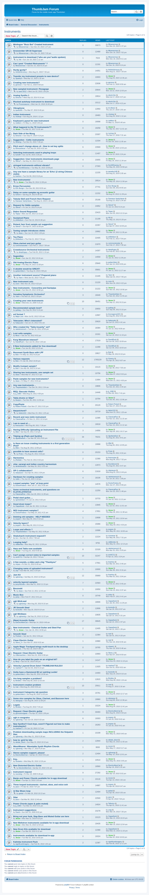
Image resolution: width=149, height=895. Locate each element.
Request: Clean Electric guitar (27, 711)
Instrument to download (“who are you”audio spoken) (39, 57)
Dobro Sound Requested (25, 211)
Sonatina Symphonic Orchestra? (29, 294)
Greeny (111, 359)
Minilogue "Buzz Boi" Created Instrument (33, 44)
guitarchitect (112, 262)
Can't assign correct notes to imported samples (36, 555)
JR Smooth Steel (21, 607)
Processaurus (24, 104)
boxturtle (19, 610)
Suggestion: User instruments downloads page (36, 159)
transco (18, 176)
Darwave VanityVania (24, 201)
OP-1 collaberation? (23, 470)
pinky (18, 597)
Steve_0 (19, 642)
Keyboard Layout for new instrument (31, 121)
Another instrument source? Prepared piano (34, 275)
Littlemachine (21, 655)
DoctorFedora (21, 485)
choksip (18, 116)
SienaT (18, 161)
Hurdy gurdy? (20, 70)
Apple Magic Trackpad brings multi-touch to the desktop (40, 646)
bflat (17, 432)
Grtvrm (18, 195)
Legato (16, 705)
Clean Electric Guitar (23, 640)
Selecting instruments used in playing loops (34, 152)
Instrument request (22, 772)
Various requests (21, 359)
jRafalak (19, 460)
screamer (111, 536)
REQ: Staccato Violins (24, 391)
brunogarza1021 (114, 314)
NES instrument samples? (26, 510)
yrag (110, 810)
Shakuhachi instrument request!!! (29, 536)
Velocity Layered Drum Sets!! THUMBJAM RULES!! (38, 666)
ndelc (18, 479)
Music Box (18, 595)
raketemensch (21, 329)
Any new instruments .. (24, 385)
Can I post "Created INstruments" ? (30, 63)
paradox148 (112, 171)
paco (17, 787)
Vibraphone (18, 108)
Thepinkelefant (113, 294)
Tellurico (111, 803)
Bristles (18, 680)
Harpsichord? (20, 410)
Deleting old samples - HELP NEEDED (31, 517)
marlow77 (19, 668)
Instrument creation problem (27, 685)
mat (109, 634)
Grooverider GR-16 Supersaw (27, 51)
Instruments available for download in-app (33, 835)
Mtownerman (24, 47)
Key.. (15, 759)
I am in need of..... (21, 423)
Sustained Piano (21, 218)
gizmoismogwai (21, 713)
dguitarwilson (20, 438)
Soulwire (19, 761)
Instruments (12, 31)
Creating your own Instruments (28, 300)
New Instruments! (21, 180)
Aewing (18, 142)
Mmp (17, 661)
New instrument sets (23, 281)
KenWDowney (24, 168)
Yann (21, 278)
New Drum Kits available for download (31, 829)
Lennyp (111, 133)
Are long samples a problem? (27, 678)
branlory (111, 562)
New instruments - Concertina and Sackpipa (34, 288)
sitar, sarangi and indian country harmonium (34, 464)
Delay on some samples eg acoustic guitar (34, 192)
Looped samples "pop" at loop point (30, 483)
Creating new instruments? (26, 82)
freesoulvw (20, 425)
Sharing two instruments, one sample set (33, 372)
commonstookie (22, 245)
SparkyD (19, 78)
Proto (21, 454)
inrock (110, 746)
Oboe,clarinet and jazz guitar (27, 243)
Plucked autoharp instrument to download (33, 102)
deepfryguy (23, 252)
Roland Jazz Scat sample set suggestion (33, 224)
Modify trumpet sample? (25, 366)
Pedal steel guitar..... (23, 498)
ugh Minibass (19, 614)
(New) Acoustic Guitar (23, 620)
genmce (19, 85)
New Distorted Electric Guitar (27, 765)
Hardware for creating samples (28, 477)
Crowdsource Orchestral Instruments (31, 250)
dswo (21, 233)
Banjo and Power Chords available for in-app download (40, 778)
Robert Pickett (21, 406)
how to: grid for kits (22, 740)
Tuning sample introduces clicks (29, 230)
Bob (17, 354)
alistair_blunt (20, 742)
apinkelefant (20, 500)
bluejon (18, 400)
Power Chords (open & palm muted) (30, 804)
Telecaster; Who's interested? (27, 320)
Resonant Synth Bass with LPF (28, 352)
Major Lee (19, 316)
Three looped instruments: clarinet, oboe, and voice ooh (40, 784)
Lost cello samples (22, 333)
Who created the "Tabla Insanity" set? (31, 327)
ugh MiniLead (19, 601)
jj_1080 (18, 394)
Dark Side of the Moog (24, 133)
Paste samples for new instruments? (31, 379)
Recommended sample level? (27, 308)
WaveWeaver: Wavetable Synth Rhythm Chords (36, 746)
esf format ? (19, 314)
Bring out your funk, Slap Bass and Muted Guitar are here (41, 816)
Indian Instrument (21, 114)
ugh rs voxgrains (21, 717)
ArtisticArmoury (21, 72)
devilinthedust (21, 466)
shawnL (18, 649)
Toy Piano (18, 237)
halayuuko (19, 323)
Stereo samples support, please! (29, 753)
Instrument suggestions (24, 810)
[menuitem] (21, 20)
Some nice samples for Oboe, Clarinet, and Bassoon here (41, 698)
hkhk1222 (22, 413)
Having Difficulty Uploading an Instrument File (35, 430)
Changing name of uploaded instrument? (33, 568)
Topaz (18, 214)
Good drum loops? (22, 504)
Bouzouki (17, 588)
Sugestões (18, 256)
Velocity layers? (21, 523)
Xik (20, 60)
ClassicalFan (20, 419)
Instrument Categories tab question (30, 692)
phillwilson (19, 220)
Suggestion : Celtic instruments (28, 140)
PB (109, 218)
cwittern (18, 123)
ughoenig (19, 577)
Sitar (15, 797)
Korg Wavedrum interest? (25, 340)
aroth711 (19, 557)
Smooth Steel (19, 634)
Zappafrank (20, 506)
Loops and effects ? (23, 529)
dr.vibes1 (111, 108)
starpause (19, 473)
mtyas (18, 564)
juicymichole (20, 584)
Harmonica (18, 458)
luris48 (18, 155)
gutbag (18, 310)
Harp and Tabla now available (27, 548)
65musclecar (20, 148)
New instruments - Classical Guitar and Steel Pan (37, 627)
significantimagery (22, 844)
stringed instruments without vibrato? (31, 165)
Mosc (18, 335)
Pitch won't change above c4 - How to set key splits (38, 146)
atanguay (19, 701)
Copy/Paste (18, 404)
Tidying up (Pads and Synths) (27, 436)
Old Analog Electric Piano (25, 262)
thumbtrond (112, 464)
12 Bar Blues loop (21, 791)
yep (17, 570)
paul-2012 (22, 91)
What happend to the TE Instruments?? (32, 127)
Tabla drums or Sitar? (23, 398)
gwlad (21, 793)
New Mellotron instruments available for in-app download (41, 823)
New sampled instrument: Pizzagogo (31, 89)
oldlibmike (19, 544)
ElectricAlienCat (22, 622)
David (18, 812)
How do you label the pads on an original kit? (35, 659)
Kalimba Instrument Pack (25, 842)
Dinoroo (19, 97)
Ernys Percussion (21, 186)
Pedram (19, 636)
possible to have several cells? (28, 451)
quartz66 (19, 110)
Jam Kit (17, 575)
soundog (19, 774)
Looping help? (20, 542)
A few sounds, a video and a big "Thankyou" (34, 562)
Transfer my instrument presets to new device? (36, 76)
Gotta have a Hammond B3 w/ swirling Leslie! (35, 672)
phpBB (66, 885)
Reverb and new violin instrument (29, 417)
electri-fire (112, 95)
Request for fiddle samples (26, 205)
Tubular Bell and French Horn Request (31, 199)
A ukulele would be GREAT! (26, 269)
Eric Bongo (20, 188)
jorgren (18, 519)
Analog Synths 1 (21, 95)
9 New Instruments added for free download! (34, 346)
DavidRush (20, 342)
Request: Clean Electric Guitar (28, 653)
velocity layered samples (25, 582)
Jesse (110, 76)
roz (17, 538)
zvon (17, 284)
